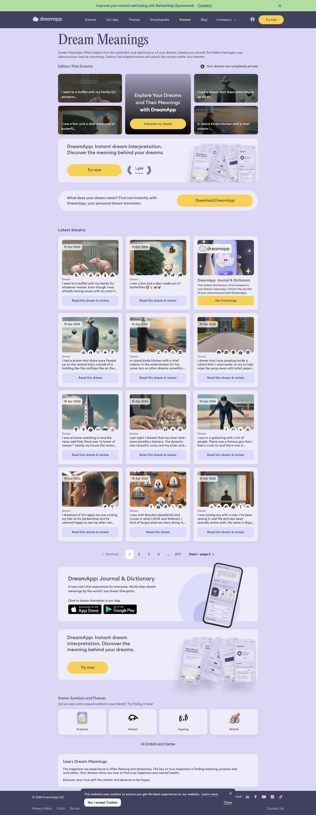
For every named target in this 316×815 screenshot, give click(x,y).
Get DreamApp (226, 301)
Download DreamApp (215, 200)
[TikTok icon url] (281, 797)
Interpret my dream (158, 124)
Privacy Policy (42, 808)
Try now (271, 20)
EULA (61, 808)
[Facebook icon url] (255, 797)
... (168, 554)
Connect (205, 5)
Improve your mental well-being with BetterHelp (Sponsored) (145, 5)
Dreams (185, 20)
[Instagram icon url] (272, 797)
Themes (134, 20)
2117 (178, 554)
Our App (112, 20)
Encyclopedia (159, 20)
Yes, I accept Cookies (102, 802)
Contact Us (275, 808)
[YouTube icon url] (264, 797)
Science (90, 20)
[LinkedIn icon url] (247, 797)
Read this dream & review (90, 301)
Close (228, 802)
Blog (204, 20)
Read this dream (90, 378)
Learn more (210, 794)
